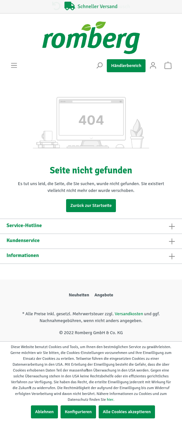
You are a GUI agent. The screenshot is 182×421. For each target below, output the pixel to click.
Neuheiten (79, 295)
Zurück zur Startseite (91, 205)
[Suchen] (99, 65)
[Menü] (14, 65)
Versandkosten (129, 314)
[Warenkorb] (168, 65)
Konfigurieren (78, 411)
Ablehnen (44, 411)
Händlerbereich (126, 65)
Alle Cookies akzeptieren (127, 411)
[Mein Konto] (153, 65)
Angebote (103, 295)
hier (110, 399)
